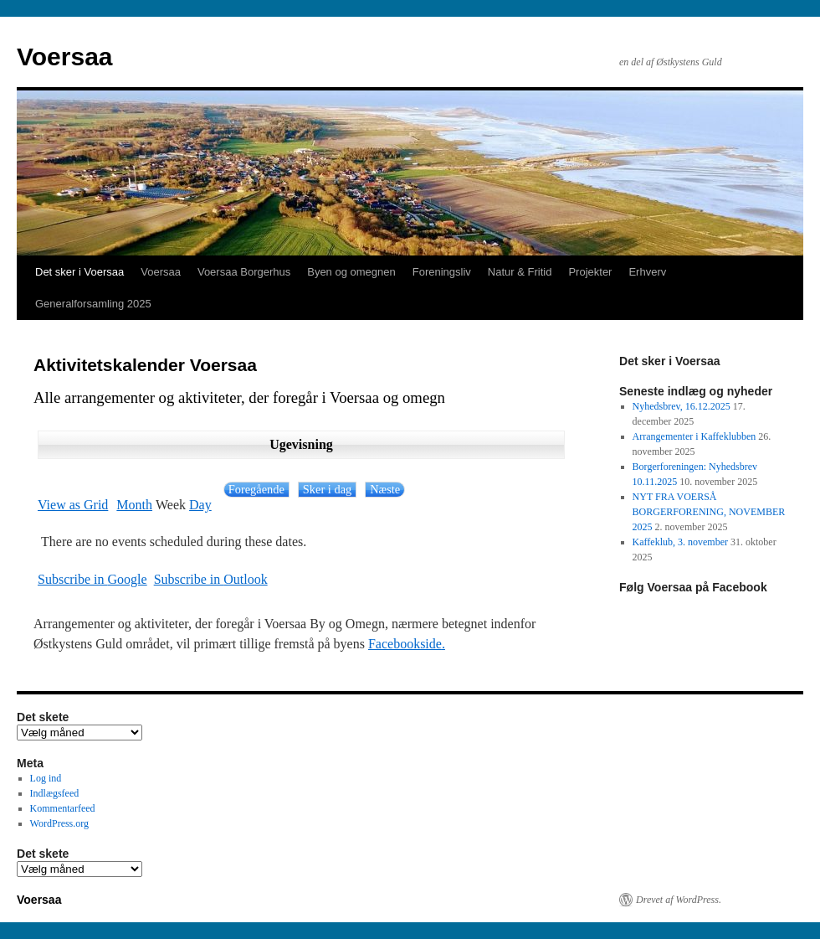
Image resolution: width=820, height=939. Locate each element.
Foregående (256, 489)
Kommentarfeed (62, 808)
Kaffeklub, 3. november (680, 542)
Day (200, 505)
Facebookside (405, 644)
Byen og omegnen (351, 272)
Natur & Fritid (520, 272)
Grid (73, 505)
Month (134, 505)
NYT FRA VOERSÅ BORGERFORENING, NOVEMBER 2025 (709, 512)
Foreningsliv (442, 272)
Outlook (211, 579)
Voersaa (65, 56)
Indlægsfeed (54, 793)
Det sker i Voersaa (79, 272)
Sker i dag (327, 489)
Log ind (46, 778)
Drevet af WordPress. (678, 899)
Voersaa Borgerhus (243, 272)
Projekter (590, 272)
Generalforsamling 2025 (93, 303)
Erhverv (647, 272)
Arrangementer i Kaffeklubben (694, 436)
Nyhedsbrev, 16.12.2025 (681, 406)
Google (92, 579)
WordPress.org (59, 823)
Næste (385, 489)
